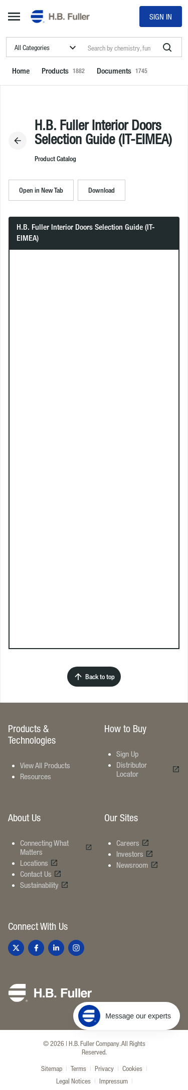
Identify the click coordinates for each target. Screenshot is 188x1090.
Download (101, 190)
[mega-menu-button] (14, 17)
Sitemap (51, 1068)
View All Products (45, 765)
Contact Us (41, 873)
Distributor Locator (148, 769)
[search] (167, 48)
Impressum (113, 1080)
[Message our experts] (126, 1016)
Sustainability (44, 884)
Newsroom (137, 864)
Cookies (132, 1068)
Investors (134, 853)
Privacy (104, 1068)
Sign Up (127, 753)
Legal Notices (73, 1080)
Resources (35, 776)
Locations (39, 862)
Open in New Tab (41, 190)
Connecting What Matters (56, 847)
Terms (78, 1068)
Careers (132, 842)
